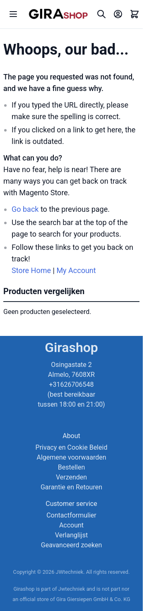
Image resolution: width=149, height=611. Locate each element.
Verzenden (71, 477)
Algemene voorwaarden (71, 457)
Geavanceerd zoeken (71, 545)
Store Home (31, 270)
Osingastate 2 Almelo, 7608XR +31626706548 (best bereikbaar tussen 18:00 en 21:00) (71, 384)
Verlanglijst (71, 535)
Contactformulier (71, 515)
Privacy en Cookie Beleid (72, 447)
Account (71, 525)
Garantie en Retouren (71, 487)
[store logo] (58, 14)
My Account (76, 270)
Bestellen (71, 467)
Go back (25, 209)
